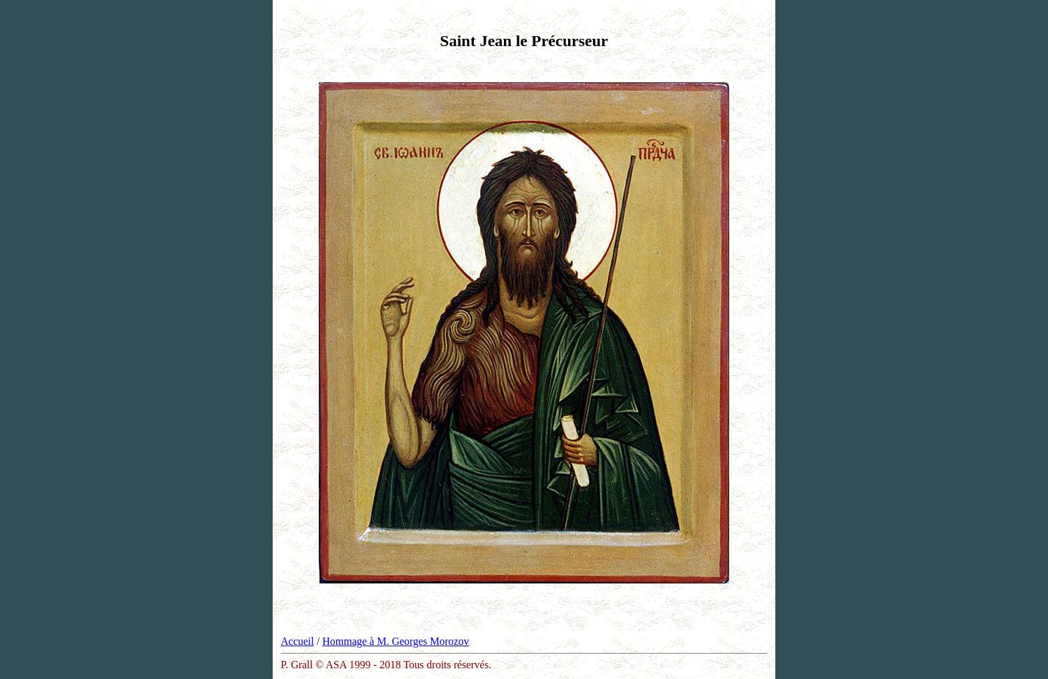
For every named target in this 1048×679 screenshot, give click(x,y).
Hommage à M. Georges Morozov (395, 641)
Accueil (297, 641)
